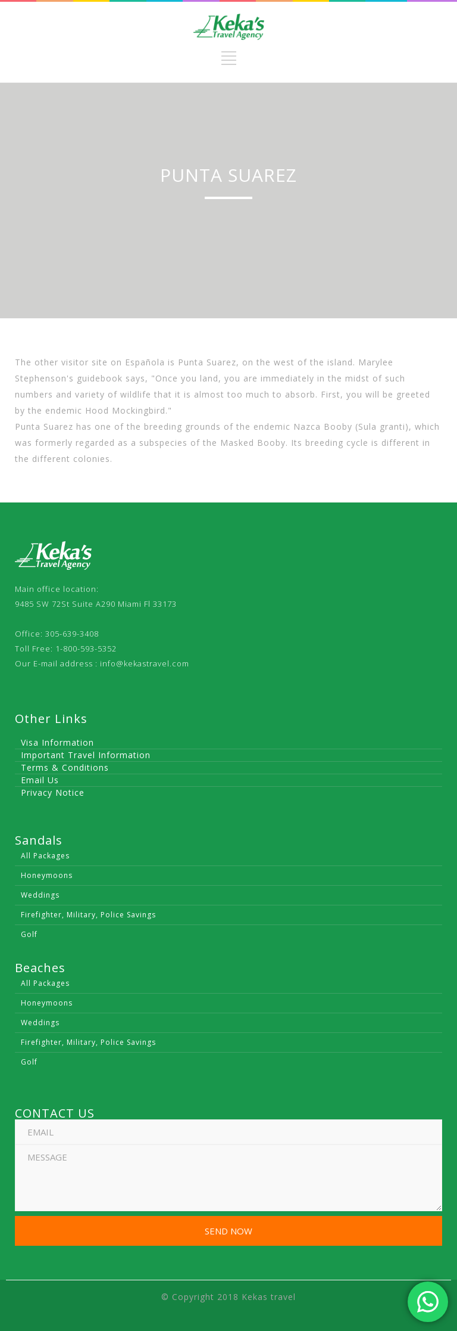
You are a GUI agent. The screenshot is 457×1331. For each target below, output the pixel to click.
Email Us (40, 780)
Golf (29, 934)
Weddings (40, 895)
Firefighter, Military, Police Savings (88, 915)
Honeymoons (47, 875)
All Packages (45, 856)
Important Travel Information (86, 755)
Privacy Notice (52, 792)
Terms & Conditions (65, 767)
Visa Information (57, 742)
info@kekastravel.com (144, 663)
